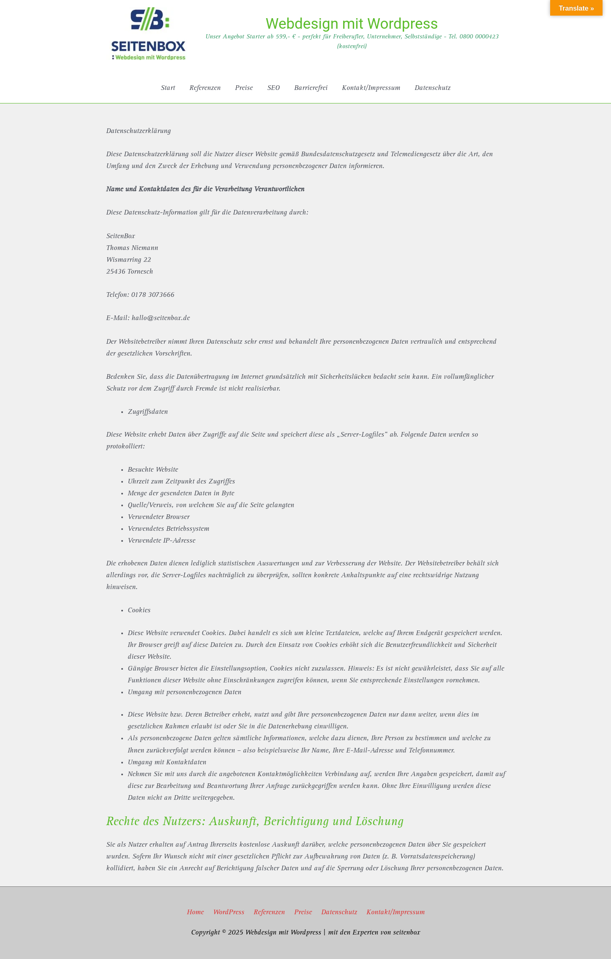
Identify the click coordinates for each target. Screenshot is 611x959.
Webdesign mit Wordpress (351, 24)
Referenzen (269, 912)
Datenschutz (339, 912)
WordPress (228, 912)
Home (195, 912)
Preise (303, 912)
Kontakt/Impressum (395, 912)
